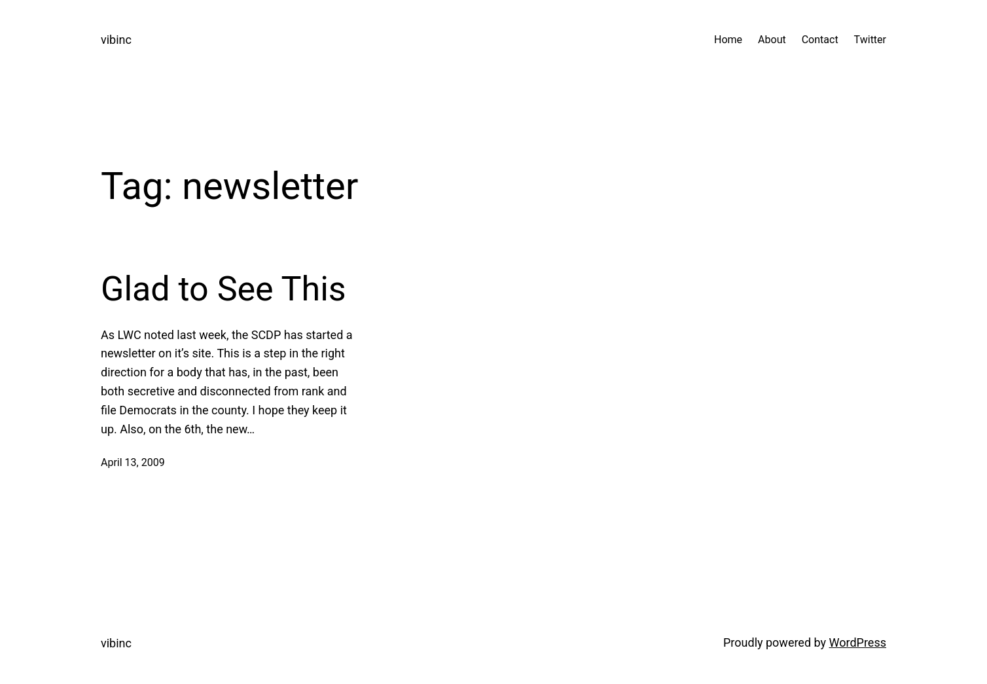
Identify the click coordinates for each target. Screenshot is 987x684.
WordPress (857, 642)
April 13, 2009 (133, 462)
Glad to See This (223, 289)
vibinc (116, 39)
